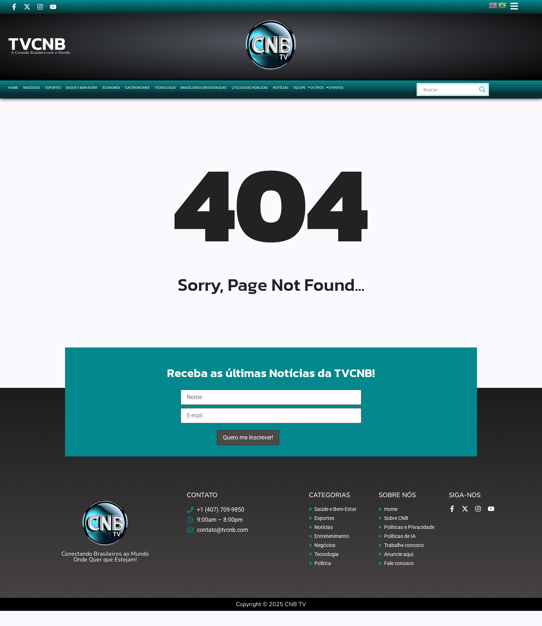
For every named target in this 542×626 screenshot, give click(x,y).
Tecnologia (165, 87)
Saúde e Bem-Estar (81, 87)
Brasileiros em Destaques (204, 87)
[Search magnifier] (482, 89)
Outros (317, 87)
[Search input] (449, 89)
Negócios (31, 87)
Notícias (280, 87)
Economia (111, 87)
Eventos (336, 87)
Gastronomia (137, 87)
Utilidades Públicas (250, 87)
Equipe (299, 87)
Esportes (53, 87)
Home (13, 87)
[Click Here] (514, 7)
